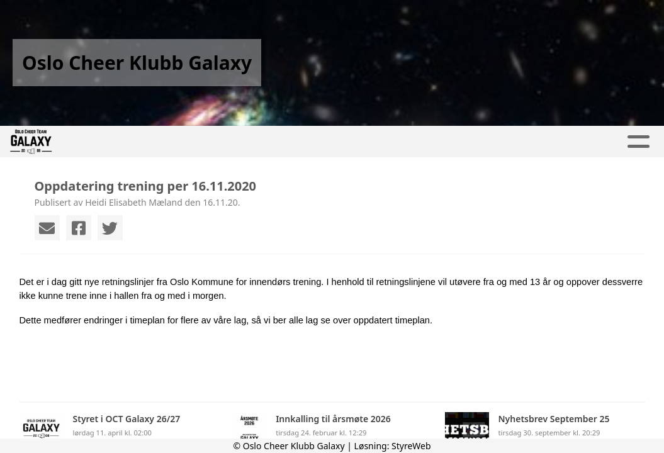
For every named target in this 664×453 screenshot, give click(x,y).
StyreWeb (411, 446)
